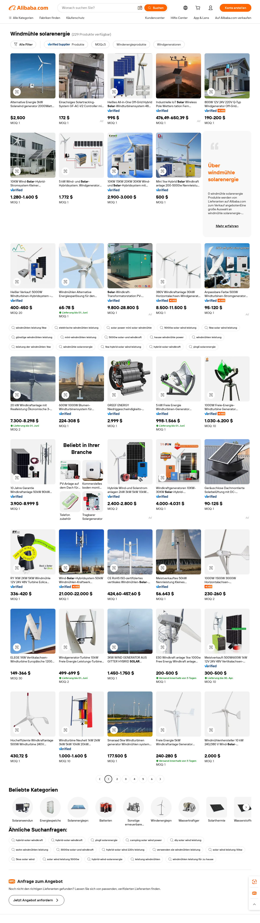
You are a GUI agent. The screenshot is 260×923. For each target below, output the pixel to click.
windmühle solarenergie (76, 347)
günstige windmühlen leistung (31, 337)
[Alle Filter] (23, 44)
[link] (254, 881)
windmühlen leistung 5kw (28, 327)
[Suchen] (155, 7)
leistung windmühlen (145, 859)
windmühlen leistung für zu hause (190, 859)
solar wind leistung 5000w (61, 859)
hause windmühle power (167, 337)
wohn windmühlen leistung (29, 849)
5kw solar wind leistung (221, 327)
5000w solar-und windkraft (123, 337)
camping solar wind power (144, 840)
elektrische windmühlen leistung (76, 327)
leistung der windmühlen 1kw (31, 347)
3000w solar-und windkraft (75, 849)
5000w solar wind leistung (178, 327)
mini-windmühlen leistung (78, 337)
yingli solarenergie (202, 347)
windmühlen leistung (206, 337)
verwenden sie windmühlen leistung (176, 849)
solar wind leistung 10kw (225, 849)
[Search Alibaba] (98, 7)
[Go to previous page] (100, 779)
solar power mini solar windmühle (129, 327)
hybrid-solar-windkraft (165, 347)
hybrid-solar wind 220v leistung (123, 849)
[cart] (198, 8)
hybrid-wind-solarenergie (104, 859)
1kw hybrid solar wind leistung (121, 347)
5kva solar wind (22, 859)
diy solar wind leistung (185, 840)
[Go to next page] (160, 779)
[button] (140, 7)
